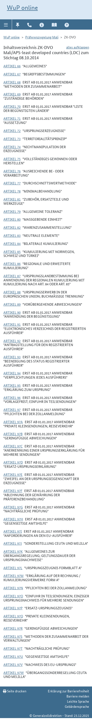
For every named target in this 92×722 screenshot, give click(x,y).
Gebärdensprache (77, 706)
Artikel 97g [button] (13, 507)
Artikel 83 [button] (12, 235)
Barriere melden (77, 696)
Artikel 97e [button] (13, 474)
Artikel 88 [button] (12, 291)
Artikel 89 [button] (12, 304)
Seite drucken (14, 690)
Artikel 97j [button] (12, 543)
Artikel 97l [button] (12, 567)
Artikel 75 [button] (12, 158)
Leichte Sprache (78, 701)
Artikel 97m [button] (13, 575)
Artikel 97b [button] (13, 433)
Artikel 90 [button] (12, 312)
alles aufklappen (77, 47)
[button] (6, 24)
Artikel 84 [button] (12, 243)
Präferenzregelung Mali (41, 37)
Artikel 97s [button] (12, 636)
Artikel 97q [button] (13, 616)
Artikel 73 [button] (12, 138)
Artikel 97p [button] (13, 607)
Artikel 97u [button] (13, 656)
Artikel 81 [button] (12, 199)
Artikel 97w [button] (13, 672)
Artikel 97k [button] (13, 551)
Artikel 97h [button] (13, 519)
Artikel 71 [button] (12, 118)
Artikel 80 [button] (12, 219)
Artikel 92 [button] (12, 340)
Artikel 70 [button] (12, 106)
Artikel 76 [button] (12, 170)
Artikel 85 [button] (12, 251)
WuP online (22, 7)
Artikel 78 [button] (12, 191)
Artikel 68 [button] (12, 82)
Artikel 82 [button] (12, 227)
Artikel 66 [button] (12, 65)
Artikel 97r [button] (13, 628)
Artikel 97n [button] (13, 587)
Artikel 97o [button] (13, 595)
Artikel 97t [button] (13, 648)
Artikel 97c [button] (13, 446)
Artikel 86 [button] (12, 263)
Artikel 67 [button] (12, 74)
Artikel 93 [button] (12, 356)
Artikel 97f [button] (12, 490)
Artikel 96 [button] (12, 397)
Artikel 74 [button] (12, 146)
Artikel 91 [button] (12, 324)
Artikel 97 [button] (12, 409)
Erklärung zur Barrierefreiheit (68, 690)
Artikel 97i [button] (12, 531)
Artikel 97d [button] (13, 462)
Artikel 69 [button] (12, 94)
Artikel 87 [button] (12, 275)
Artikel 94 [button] (12, 373)
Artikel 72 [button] (12, 130)
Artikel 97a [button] (13, 421)
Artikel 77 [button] (12, 182)
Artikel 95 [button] (12, 385)
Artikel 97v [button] (13, 664)
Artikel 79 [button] (12, 211)
